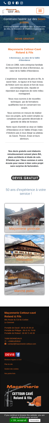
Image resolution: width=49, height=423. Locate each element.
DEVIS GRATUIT (24, 38)
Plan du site (8, 364)
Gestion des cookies (11, 369)
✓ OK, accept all (18, 420)
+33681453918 (14, 341)
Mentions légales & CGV (13, 360)
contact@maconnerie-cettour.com (22, 344)
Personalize (34, 420)
